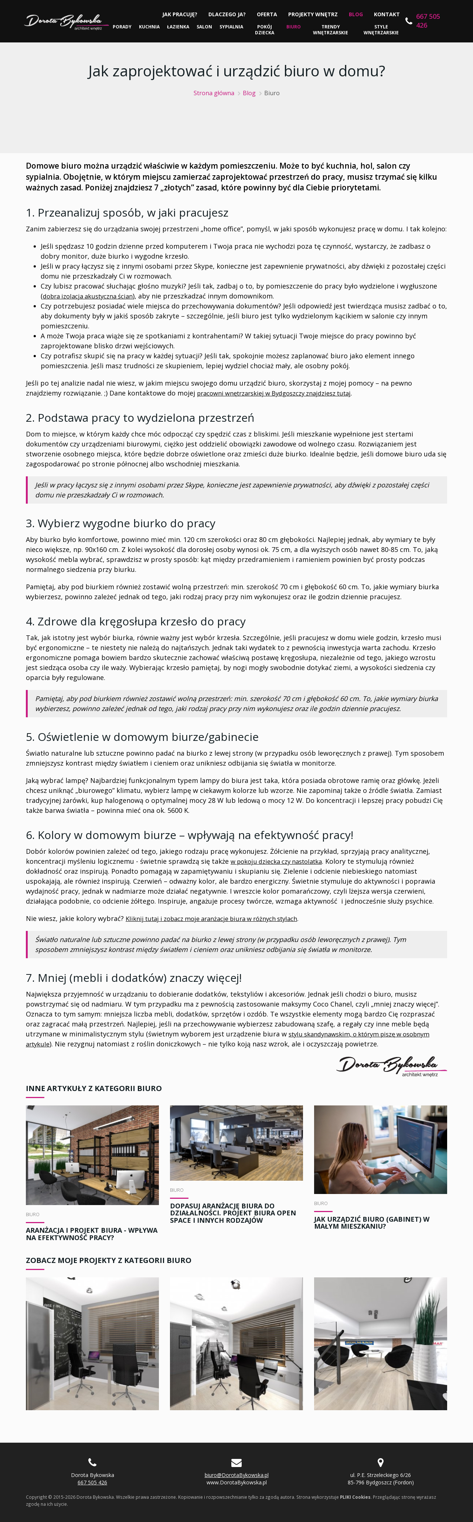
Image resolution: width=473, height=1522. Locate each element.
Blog (354, 14)
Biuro (294, 27)
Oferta (265, 14)
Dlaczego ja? (225, 14)
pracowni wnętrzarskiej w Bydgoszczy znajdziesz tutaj (283, 393)
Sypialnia (232, 27)
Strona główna (214, 93)
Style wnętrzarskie (380, 30)
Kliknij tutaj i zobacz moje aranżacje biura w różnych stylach (221, 918)
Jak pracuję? (177, 14)
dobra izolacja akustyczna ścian (93, 295)
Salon (205, 27)
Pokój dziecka (265, 30)
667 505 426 (426, 21)
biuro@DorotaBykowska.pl (237, 1474)
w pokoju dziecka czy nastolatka (282, 861)
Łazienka (179, 27)
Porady (123, 27)
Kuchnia (150, 27)
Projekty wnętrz (311, 14)
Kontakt (385, 14)
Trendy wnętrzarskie (330, 30)
